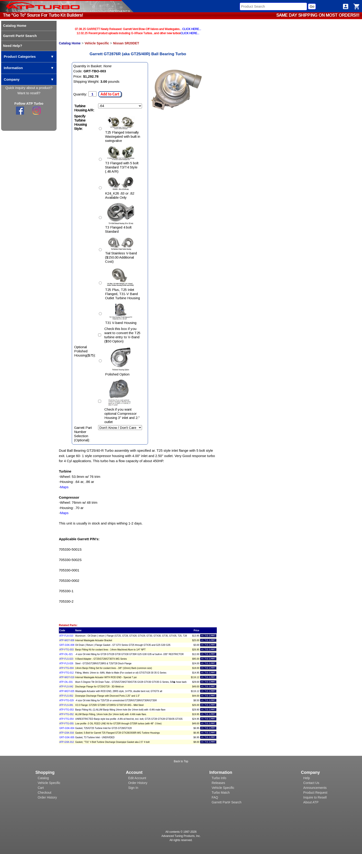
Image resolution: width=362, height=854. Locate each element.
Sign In (133, 788)
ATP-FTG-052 (66, 714)
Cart (41, 788)
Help (306, 778)
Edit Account (137, 778)
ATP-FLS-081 (66, 705)
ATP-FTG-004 (66, 668)
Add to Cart (110, 94)
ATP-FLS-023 (66, 659)
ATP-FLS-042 (66, 686)
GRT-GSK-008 (66, 645)
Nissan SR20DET (126, 43)
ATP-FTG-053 (66, 709)
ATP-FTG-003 (66, 649)
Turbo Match (221, 792)
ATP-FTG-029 (66, 700)
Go (312, 6)
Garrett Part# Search (226, 802)
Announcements (315, 788)
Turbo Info (219, 778)
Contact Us (311, 783)
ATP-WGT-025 (66, 691)
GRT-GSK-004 (66, 728)
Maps (64, 487)
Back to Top (181, 761)
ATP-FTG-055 (66, 723)
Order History (47, 797)
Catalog (43, 778)
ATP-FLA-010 (66, 635)
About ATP (311, 802)
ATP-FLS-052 (66, 696)
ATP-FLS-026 (66, 663)
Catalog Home (70, 43)
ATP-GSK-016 (66, 733)
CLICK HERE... (191, 29)
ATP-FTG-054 (66, 719)
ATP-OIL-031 (66, 682)
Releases (218, 783)
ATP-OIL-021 (66, 654)
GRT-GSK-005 (66, 737)
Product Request (315, 792)
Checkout (44, 792)
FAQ (215, 797)
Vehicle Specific (96, 43)
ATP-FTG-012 (66, 672)
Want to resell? (28, 93)
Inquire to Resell (315, 797)
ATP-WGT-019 (66, 677)
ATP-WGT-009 (66, 640)
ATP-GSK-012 (66, 742)
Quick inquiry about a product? (28, 88)
